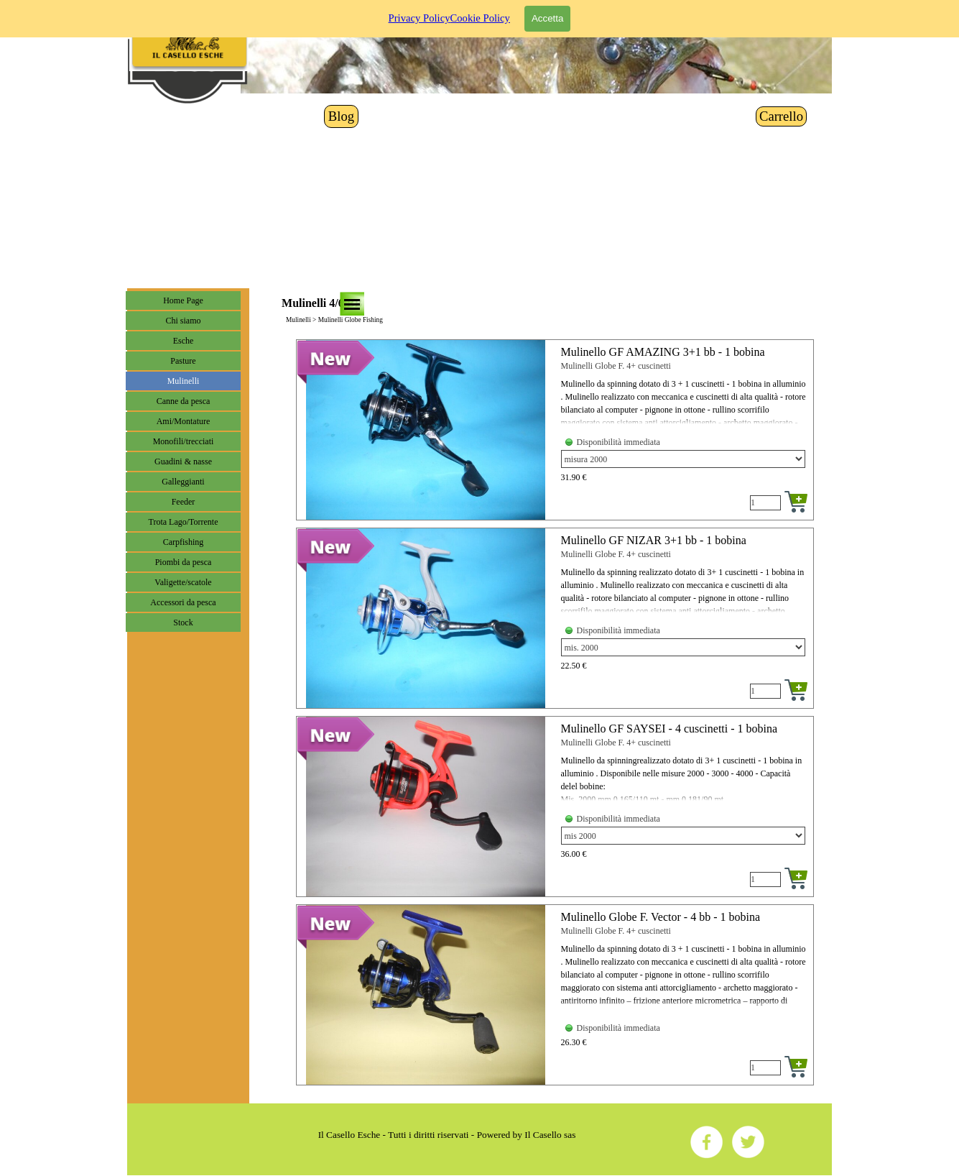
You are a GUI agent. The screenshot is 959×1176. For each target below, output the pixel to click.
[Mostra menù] (352, 304)
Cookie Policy (479, 11)
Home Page (183, 300)
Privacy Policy (419, 11)
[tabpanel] (447, 1135)
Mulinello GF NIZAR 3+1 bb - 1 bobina (653, 540)
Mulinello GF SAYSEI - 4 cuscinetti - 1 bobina (669, 728)
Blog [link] (341, 116)
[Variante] (683, 459)
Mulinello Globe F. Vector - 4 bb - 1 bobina (661, 917)
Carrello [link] (781, 116)
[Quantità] (765, 502)
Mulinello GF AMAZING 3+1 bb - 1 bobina (663, 352)
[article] (555, 429)
